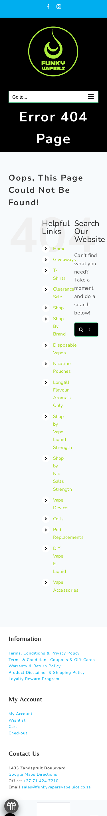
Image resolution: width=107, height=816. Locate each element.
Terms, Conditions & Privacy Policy (44, 653)
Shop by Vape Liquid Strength (62, 432)
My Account (21, 713)
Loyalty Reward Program (34, 679)
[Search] (81, 329)
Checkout (18, 733)
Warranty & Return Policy (35, 666)
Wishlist (17, 720)
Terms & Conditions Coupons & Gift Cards (52, 659)
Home (59, 249)
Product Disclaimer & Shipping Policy (47, 672)
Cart (13, 726)
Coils (58, 519)
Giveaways (64, 259)
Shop (58, 308)
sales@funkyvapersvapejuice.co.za (56, 787)
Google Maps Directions (33, 774)
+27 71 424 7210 (40, 781)
